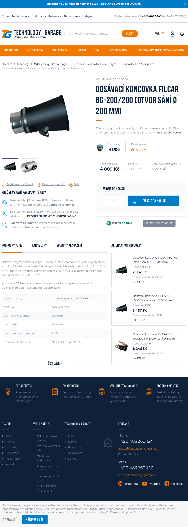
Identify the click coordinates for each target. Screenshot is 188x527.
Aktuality (40, 16)
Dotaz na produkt (53, 184)
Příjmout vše (35, 519)
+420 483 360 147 (135, 467)
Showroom (75, 453)
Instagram (131, 484)
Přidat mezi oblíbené (19, 184)
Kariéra (72, 458)
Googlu (92, 509)
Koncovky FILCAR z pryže (138, 64)
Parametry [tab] (39, 245)
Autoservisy (21, 64)
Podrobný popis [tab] (12, 245)
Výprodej (11, 447)
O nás (5, 16)
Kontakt (27, 16)
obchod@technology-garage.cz (138, 448)
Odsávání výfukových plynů (51, 64)
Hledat (129, 33)
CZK (157, 33)
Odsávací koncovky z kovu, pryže (95, 64)
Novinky (11, 441)
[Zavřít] (184, 4)
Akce (9, 436)
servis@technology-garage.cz (137, 475)
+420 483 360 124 (135, 441)
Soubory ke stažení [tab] (69, 245)
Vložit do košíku (150, 201)
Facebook (177, 484)
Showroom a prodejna (78, 16)
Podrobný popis (171, 132)
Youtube (154, 484)
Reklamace (13, 458)
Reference (54, 16)
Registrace (12, 453)
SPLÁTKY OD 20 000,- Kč (159, 223)
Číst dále (54, 364)
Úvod (5, 64)
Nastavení (10, 519)
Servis (15, 16)
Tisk (76, 184)
